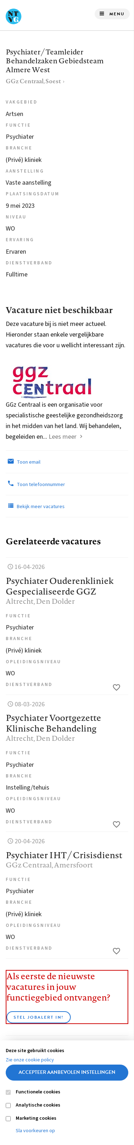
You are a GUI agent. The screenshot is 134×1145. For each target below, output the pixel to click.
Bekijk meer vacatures (35, 506)
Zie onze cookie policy (30, 1060)
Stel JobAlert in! (39, 1017)
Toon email (23, 461)
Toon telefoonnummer (35, 484)
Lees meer (62, 436)
